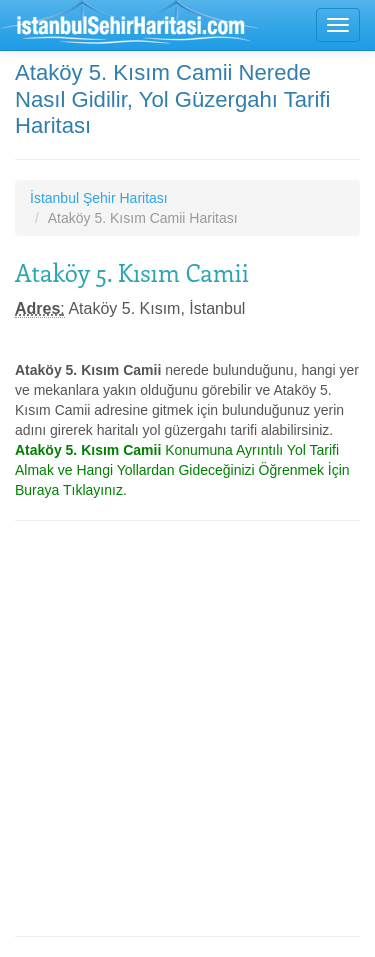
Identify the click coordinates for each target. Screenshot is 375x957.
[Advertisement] (187, 728)
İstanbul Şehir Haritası (99, 198)
